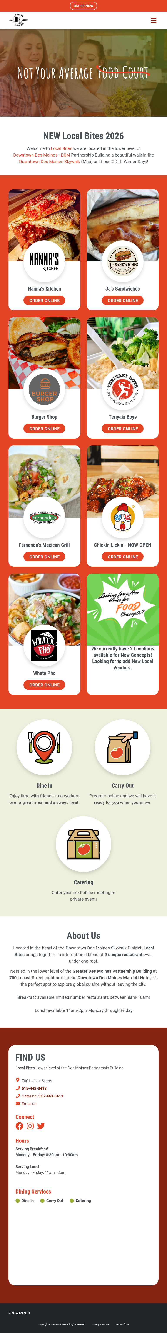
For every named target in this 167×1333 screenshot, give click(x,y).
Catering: (39, 1096)
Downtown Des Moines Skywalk (50, 161)
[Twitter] (41, 1126)
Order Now (83, 6)
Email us (25, 1103)
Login (3, 1329)
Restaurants (19, 1313)
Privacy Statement (100, 1324)
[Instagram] (30, 1126)
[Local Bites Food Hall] (18, 20)
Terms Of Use (122, 1324)
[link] (61, 148)
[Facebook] (19, 1126)
